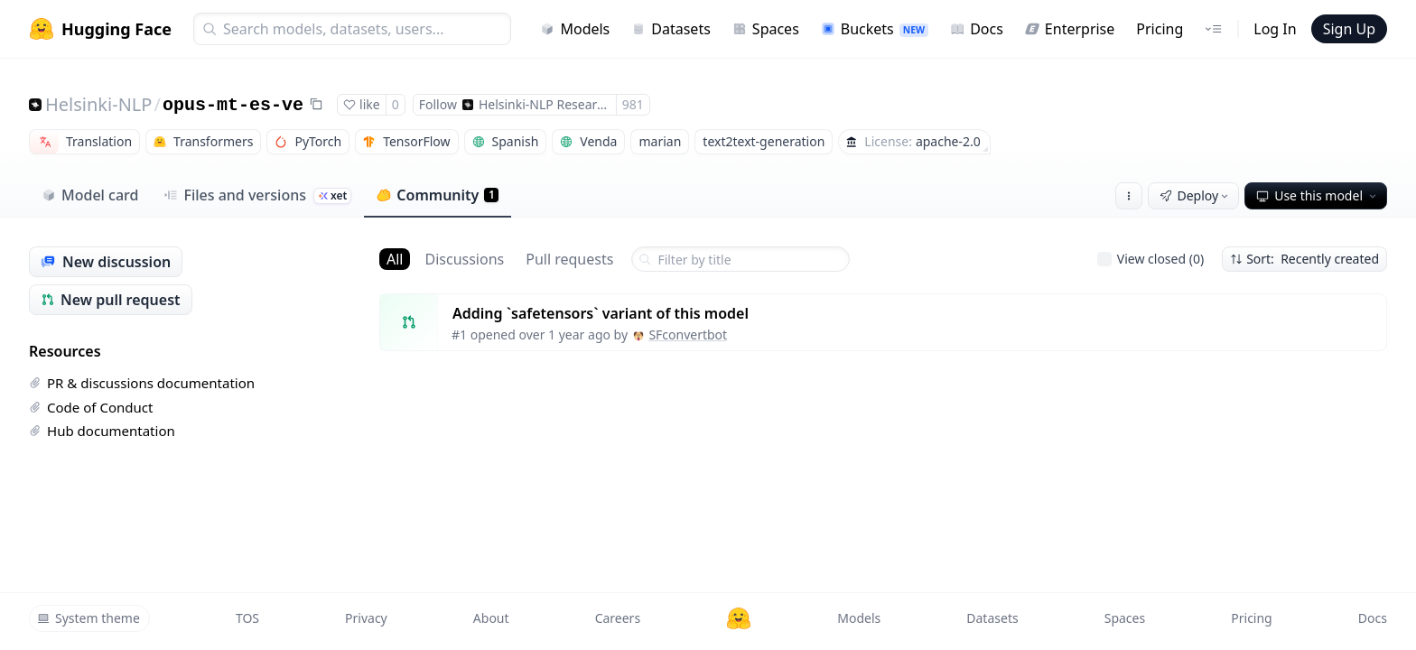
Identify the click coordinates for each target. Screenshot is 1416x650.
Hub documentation (102, 431)
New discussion (106, 262)
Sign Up (1349, 29)
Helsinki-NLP (98, 104)
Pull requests (569, 259)
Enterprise (1069, 29)
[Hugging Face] (738, 618)
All (395, 259)
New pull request (111, 300)
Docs (976, 29)
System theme (88, 618)
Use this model (1317, 195)
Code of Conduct (91, 407)
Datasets (671, 29)
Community (437, 195)
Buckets (874, 29)
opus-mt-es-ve (233, 105)
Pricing (1159, 29)
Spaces (765, 29)
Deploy (1196, 195)
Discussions (464, 259)
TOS (247, 618)
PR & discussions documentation (142, 383)
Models (575, 29)
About (491, 618)
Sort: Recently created (1304, 258)
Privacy (366, 618)
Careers (617, 618)
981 (633, 104)
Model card (90, 195)
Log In (1274, 29)
